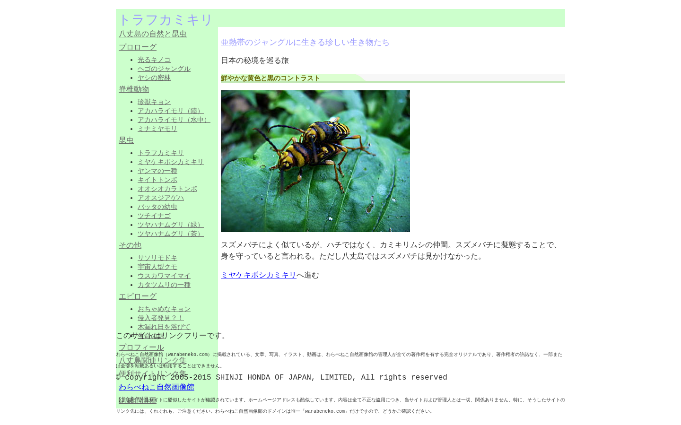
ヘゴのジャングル (164, 68)
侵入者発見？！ (161, 317)
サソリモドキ (157, 257)
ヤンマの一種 (157, 170)
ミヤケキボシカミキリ (171, 161)
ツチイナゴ (154, 215)
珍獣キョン (154, 101)
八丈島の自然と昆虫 (153, 34)
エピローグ (138, 297)
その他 (130, 246)
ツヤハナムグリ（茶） (171, 233)
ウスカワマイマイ (164, 275)
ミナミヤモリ (157, 128)
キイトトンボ (157, 179)
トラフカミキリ (161, 152)
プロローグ (138, 48)
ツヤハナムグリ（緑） (171, 224)
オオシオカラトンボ (167, 188)
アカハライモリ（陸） (171, 110)
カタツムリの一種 (164, 284)
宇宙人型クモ (157, 266)
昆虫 (126, 141)
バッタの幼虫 (157, 206)
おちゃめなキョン (164, 308)
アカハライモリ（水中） (174, 119)
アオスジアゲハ (161, 197)
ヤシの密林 (154, 77)
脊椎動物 (134, 90)
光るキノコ (154, 59)
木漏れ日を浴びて (164, 326)
